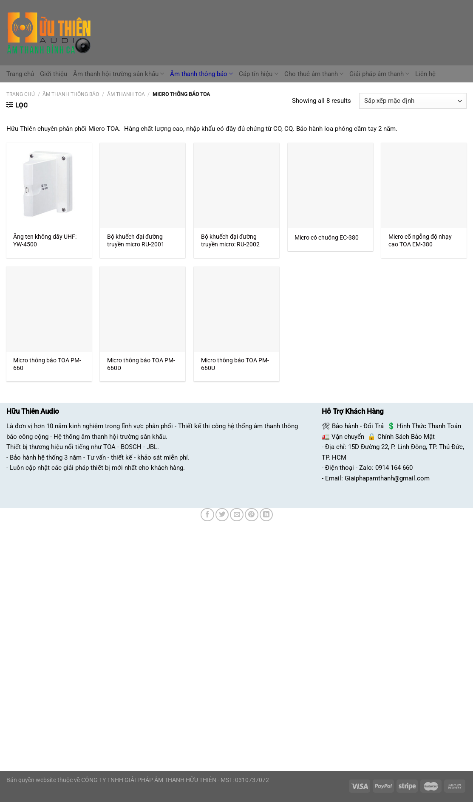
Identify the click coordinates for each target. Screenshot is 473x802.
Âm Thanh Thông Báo (70, 94)
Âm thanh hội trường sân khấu (118, 74)
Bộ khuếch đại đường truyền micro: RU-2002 (230, 240)
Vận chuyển (347, 437)
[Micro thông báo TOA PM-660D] (142, 309)
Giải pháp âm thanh (379, 74)
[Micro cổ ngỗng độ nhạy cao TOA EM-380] (424, 185)
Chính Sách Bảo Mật (406, 437)
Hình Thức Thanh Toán (429, 426)
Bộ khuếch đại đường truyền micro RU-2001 (135, 240)
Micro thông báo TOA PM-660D (141, 364)
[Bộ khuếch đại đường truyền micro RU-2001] (142, 185)
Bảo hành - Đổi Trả (358, 426)
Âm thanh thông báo (201, 74)
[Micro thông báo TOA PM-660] (49, 309)
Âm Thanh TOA (126, 94)
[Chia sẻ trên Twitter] (222, 515)
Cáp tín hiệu (258, 74)
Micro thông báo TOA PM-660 (47, 364)
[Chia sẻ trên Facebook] (207, 515)
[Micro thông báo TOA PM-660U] (236, 309)
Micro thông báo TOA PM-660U (235, 364)
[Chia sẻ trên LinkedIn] (266, 515)
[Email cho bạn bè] (237, 515)
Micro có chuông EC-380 (327, 237)
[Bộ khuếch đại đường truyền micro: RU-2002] (236, 185)
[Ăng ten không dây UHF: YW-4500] (49, 185)
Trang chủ (20, 74)
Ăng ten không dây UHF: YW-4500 (44, 240)
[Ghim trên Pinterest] (251, 515)
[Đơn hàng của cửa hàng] (413, 101)
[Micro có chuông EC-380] (330, 185)
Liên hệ (425, 74)
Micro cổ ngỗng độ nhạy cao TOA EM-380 (420, 240)
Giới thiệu (53, 74)
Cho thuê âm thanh (313, 74)
